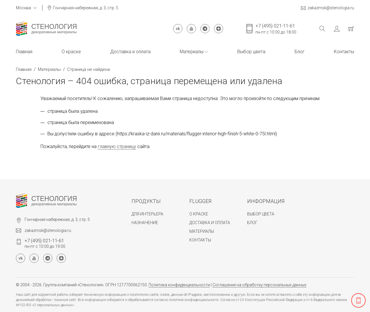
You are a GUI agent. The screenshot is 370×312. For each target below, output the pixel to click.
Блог (300, 51)
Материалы (194, 51)
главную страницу (117, 146)
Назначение (145, 222)
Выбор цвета (251, 51)
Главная (24, 51)
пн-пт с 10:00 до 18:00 (276, 28)
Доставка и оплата (130, 51)
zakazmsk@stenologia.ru (327, 7)
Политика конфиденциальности (179, 285)
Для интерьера (147, 214)
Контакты (344, 51)
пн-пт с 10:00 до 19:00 (45, 243)
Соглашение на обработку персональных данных (259, 285)
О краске (71, 51)
